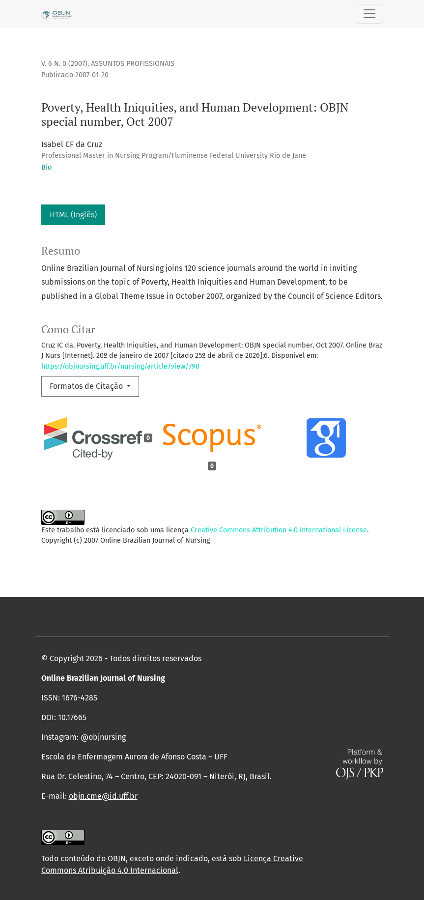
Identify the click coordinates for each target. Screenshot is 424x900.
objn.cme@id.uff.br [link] (103, 796)
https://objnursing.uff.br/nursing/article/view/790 (120, 366)
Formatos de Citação (87, 386)
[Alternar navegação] (369, 14)
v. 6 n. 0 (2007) (64, 63)
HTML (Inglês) (73, 214)
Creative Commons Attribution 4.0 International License (279, 530)
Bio (46, 167)
